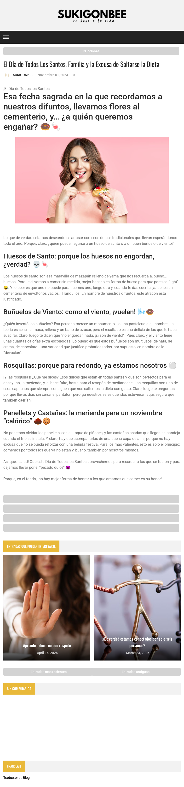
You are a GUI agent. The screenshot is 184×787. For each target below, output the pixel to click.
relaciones (91, 51)
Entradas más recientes (48, 672)
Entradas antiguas (136, 672)
